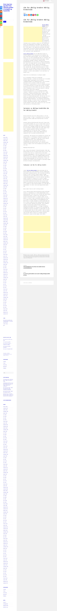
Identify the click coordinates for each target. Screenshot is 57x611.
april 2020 (5, 231)
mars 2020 (4, 502)
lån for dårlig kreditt (32, 170)
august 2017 (5, 279)
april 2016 (5, 305)
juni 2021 (4, 208)
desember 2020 (5, 218)
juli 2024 (4, 163)
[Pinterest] (33, 15)
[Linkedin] (31, 15)
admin (32, 254)
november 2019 (5, 239)
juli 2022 (4, 188)
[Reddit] (29, 15)
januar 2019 (5, 525)
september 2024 (5, 160)
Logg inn (4, 602)
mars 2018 (4, 267)
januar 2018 (5, 540)
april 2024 (5, 168)
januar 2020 (5, 236)
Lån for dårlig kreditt (28, 53)
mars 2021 (4, 213)
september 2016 (5, 297)
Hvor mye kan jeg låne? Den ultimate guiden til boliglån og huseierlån (8, 7)
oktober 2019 (5, 241)
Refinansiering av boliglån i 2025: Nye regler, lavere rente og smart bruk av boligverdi (8, 395)
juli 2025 (4, 145)
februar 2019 (5, 254)
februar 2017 (5, 289)
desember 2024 (5, 155)
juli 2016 (4, 300)
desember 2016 (5, 292)
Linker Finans (5, 323)
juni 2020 (4, 497)
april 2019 (5, 251)
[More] (1, 25)
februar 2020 (5, 234)
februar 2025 (5, 152)
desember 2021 (5, 198)
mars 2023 (4, 175)
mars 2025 (4, 150)
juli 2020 (4, 226)
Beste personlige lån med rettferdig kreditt (37, 256)
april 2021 (5, 211)
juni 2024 (4, 165)
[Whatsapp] (38, 15)
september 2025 (5, 142)
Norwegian (46, 1)
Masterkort (5, 366)
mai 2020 (4, 229)
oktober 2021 (5, 201)
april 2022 (5, 191)
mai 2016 (4, 573)
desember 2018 (5, 257)
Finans (4, 363)
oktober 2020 (5, 221)
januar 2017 (5, 290)
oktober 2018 (5, 530)
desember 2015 (5, 312)
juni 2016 (4, 302)
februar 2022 (5, 464)
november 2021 (5, 469)
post (4, 325)
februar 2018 (5, 269)
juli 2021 (4, 206)
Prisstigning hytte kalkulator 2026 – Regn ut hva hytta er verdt (8, 380)
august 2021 (5, 474)
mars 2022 (4, 193)
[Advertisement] (8, 42)
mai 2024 (4, 436)
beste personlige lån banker (43, 254)
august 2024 (5, 431)
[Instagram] (35, 15)
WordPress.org (5, 607)
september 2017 (5, 277)
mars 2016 (4, 307)
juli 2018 (4, 535)
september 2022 (5, 185)
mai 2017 (4, 284)
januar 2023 (5, 178)
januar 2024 (5, 173)
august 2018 (5, 264)
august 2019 (5, 244)
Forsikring (5, 364)
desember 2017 (5, 272)
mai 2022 (4, 190)
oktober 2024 (5, 158)
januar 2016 (5, 310)
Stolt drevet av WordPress (27, 282)
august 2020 (5, 224)
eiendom (4, 361)
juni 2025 (4, 147)
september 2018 (5, 262)
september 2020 (5, 492)
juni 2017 (4, 282)
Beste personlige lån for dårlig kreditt (38, 255)
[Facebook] (25, 15)
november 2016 (5, 563)
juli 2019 (4, 246)
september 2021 (5, 203)
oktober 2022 (5, 183)
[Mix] (1, 20)
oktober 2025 (5, 140)
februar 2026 (5, 137)
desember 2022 (5, 180)
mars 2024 (4, 170)
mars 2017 (4, 287)
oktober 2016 (5, 295)
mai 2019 (4, 249)
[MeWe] (1, 18)
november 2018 (5, 259)
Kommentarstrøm (5, 605)
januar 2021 (5, 216)
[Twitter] (27, 15)
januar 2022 (5, 196)
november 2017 (5, 274)
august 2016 (5, 568)
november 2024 (5, 426)
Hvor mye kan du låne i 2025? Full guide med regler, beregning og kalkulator (8, 388)
